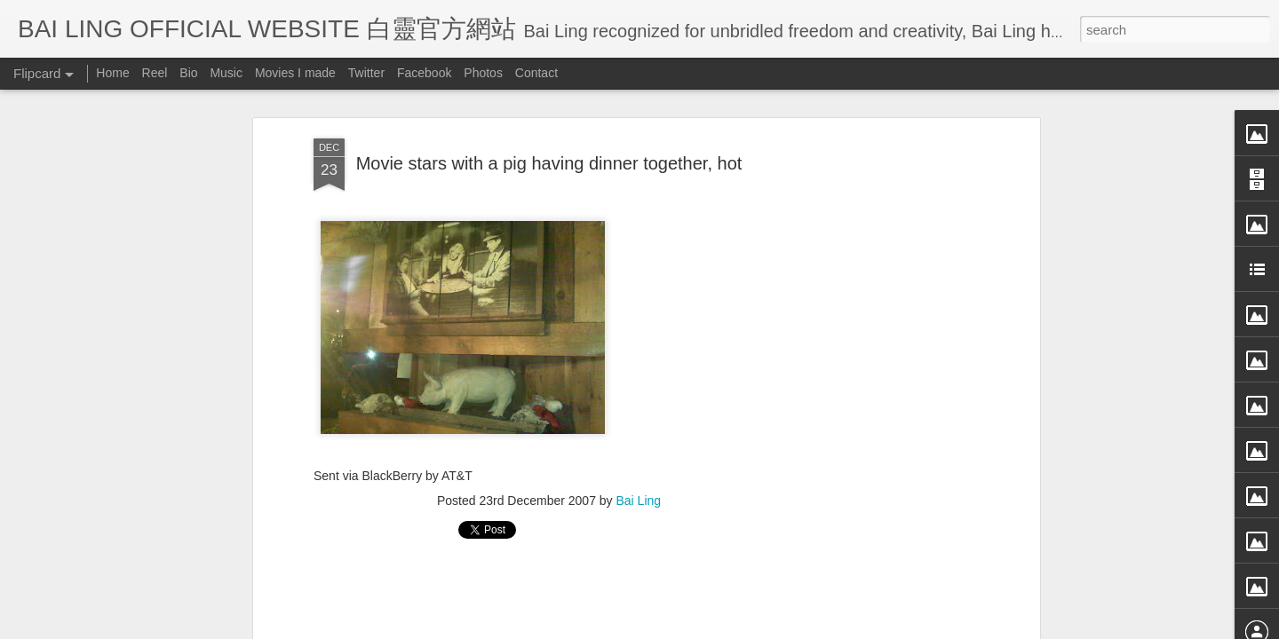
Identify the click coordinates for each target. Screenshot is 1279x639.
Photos (483, 73)
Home (112, 73)
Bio (188, 73)
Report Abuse (801, 627)
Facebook (424, 73)
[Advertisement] (882, 372)
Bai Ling (639, 455)
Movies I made (295, 73)
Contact (536, 73)
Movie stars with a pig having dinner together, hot (549, 117)
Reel (155, 73)
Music (226, 73)
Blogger (749, 627)
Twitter (366, 73)
